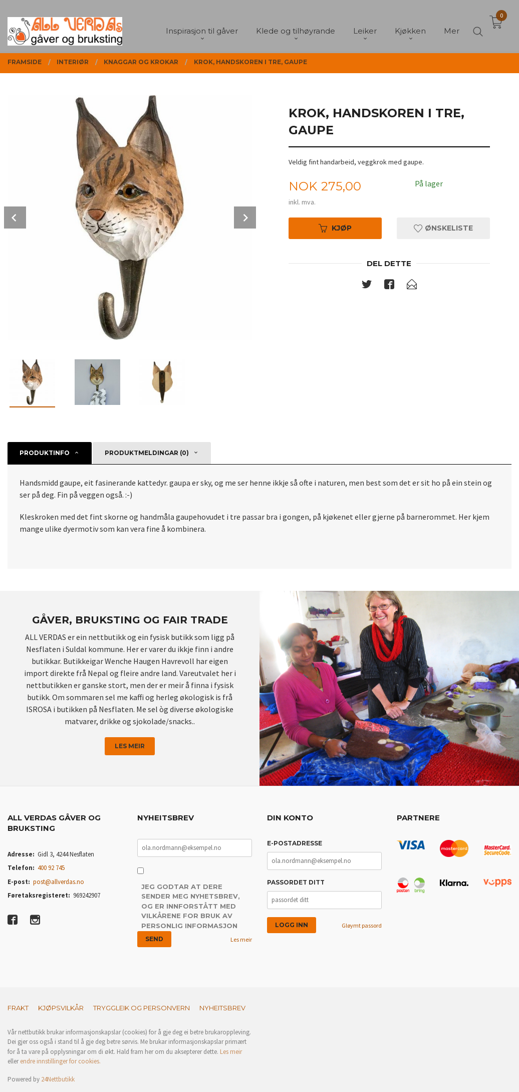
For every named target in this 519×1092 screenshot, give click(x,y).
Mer (451, 25)
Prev (15, 217)
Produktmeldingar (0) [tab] (147, 453)
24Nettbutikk (58, 1079)
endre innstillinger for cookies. (60, 1061)
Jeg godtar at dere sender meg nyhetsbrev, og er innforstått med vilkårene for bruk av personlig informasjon (190, 906)
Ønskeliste (443, 228)
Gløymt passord (362, 925)
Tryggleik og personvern (141, 1008)
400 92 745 (51, 867)
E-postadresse (294, 843)
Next (245, 217)
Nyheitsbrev (222, 1008)
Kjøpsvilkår (61, 1008)
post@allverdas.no (58, 882)
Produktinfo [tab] (45, 453)
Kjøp (335, 228)
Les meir (130, 746)
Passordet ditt (296, 882)
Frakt (18, 1008)
